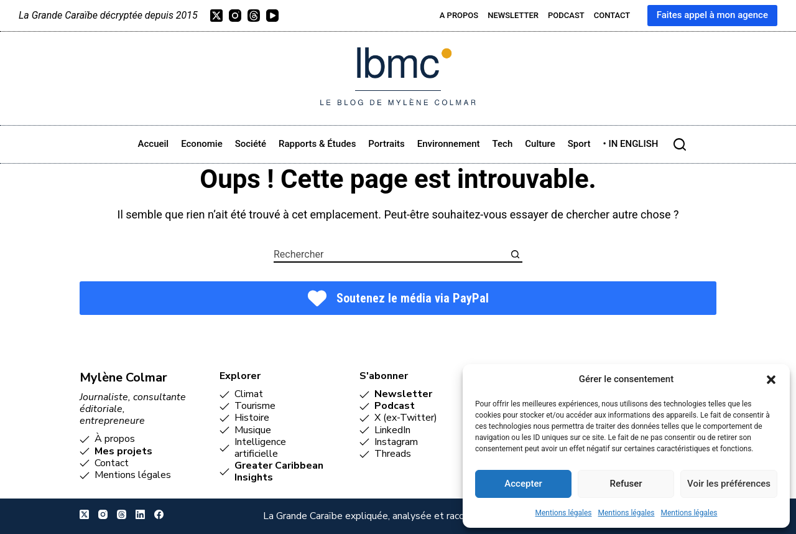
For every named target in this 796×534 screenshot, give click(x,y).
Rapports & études (317, 143)
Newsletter (513, 15)
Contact (612, 15)
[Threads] (254, 15)
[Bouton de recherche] (515, 254)
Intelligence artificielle (260, 448)
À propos (115, 439)
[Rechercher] (679, 144)
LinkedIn (392, 430)
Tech (503, 143)
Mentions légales (563, 512)
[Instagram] (235, 15)
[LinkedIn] (140, 514)
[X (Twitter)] (216, 15)
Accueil (153, 143)
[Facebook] (159, 514)
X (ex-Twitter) (405, 417)
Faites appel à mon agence (712, 15)
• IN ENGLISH (630, 143)
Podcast (566, 15)
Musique (252, 430)
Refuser (625, 483)
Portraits (386, 143)
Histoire (251, 417)
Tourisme (254, 406)
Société (250, 143)
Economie (201, 143)
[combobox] (391, 254)
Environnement (448, 143)
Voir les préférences (729, 483)
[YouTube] (272, 15)
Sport (579, 143)
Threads (392, 454)
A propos (459, 15)
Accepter (523, 483)
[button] (771, 379)
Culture (540, 143)
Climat (248, 394)
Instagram (396, 442)
